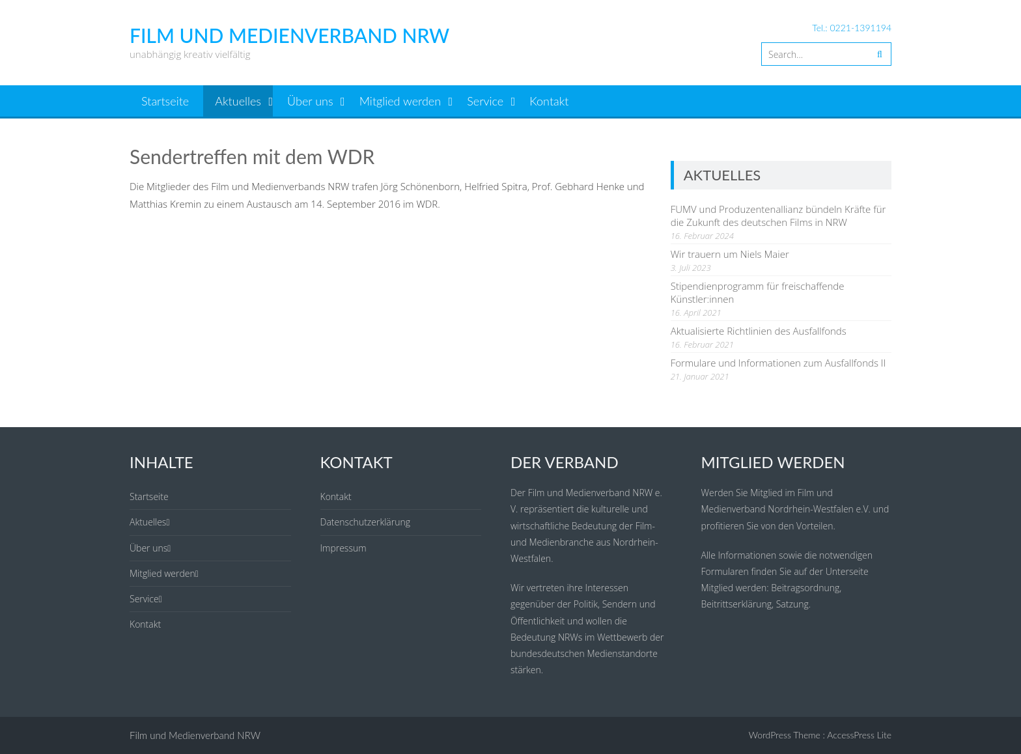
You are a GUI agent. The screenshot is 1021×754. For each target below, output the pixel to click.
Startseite (165, 101)
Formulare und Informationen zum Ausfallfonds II (778, 362)
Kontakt (548, 101)
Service (485, 101)
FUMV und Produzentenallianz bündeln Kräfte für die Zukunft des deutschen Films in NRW (778, 215)
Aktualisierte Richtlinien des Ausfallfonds (758, 330)
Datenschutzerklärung (365, 522)
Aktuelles (238, 101)
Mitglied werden (400, 101)
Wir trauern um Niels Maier (730, 253)
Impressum (343, 548)
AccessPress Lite (859, 734)
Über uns (310, 101)
